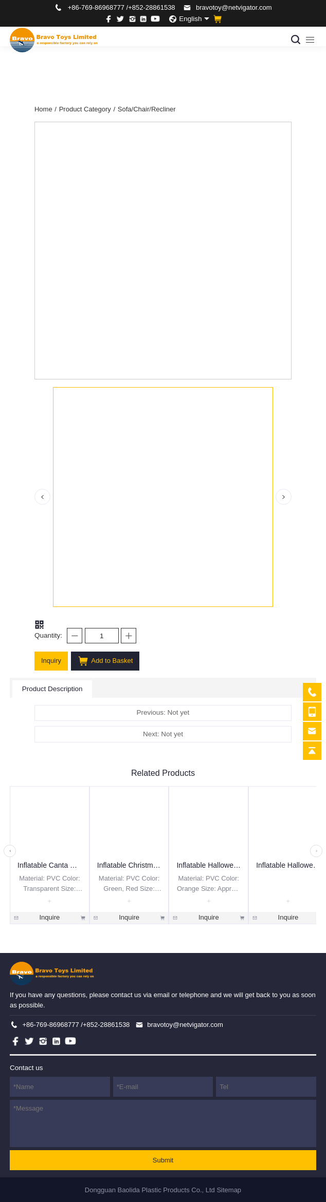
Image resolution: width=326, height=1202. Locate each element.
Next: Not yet (163, 734)
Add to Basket (105, 661)
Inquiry (51, 660)
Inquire (49, 918)
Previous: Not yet (163, 712)
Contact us (26, 1068)
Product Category (87, 109)
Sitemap (228, 1190)
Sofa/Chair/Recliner (147, 109)
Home (45, 109)
